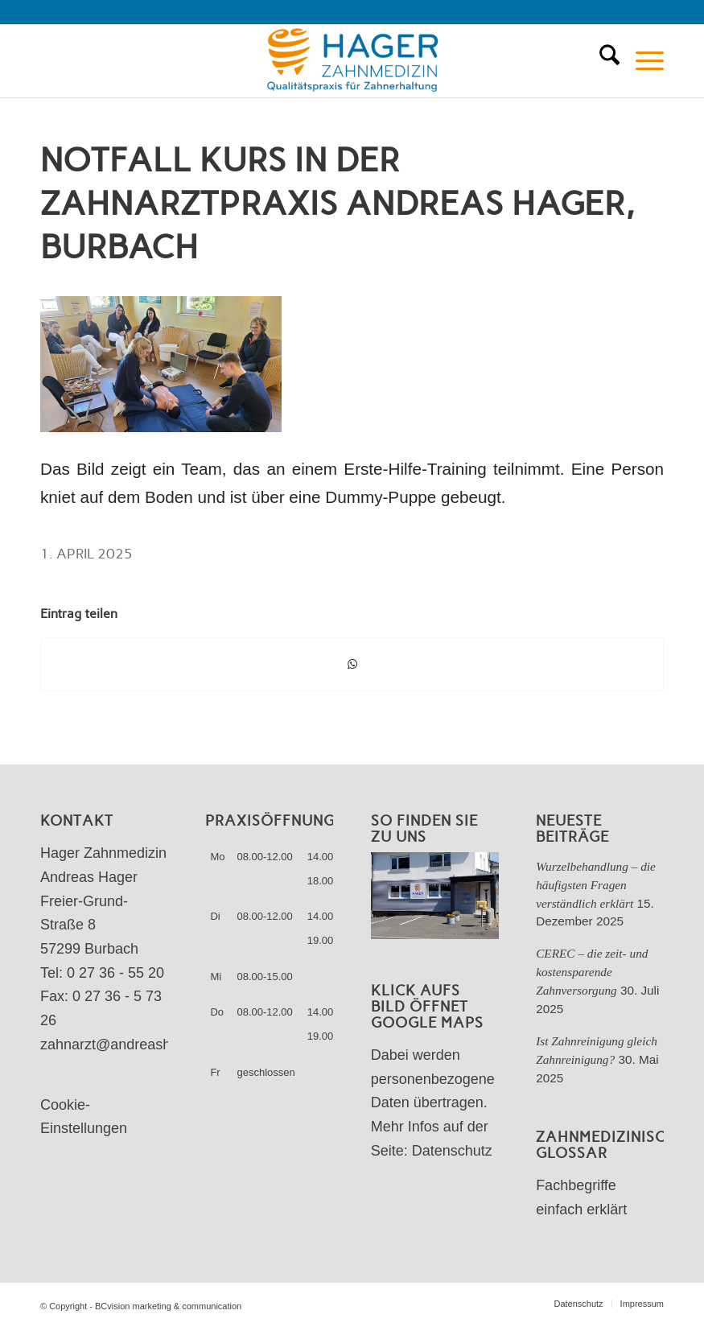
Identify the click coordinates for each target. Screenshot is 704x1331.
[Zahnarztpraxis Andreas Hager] (352, 61)
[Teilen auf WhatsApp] (352, 664)
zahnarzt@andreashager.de (129, 1044)
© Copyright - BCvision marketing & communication (140, 1306)
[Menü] (642, 61)
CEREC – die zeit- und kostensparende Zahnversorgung (592, 971)
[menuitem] (601, 61)
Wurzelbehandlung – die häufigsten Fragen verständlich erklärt (596, 884)
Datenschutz (452, 1151)
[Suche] (601, 61)
